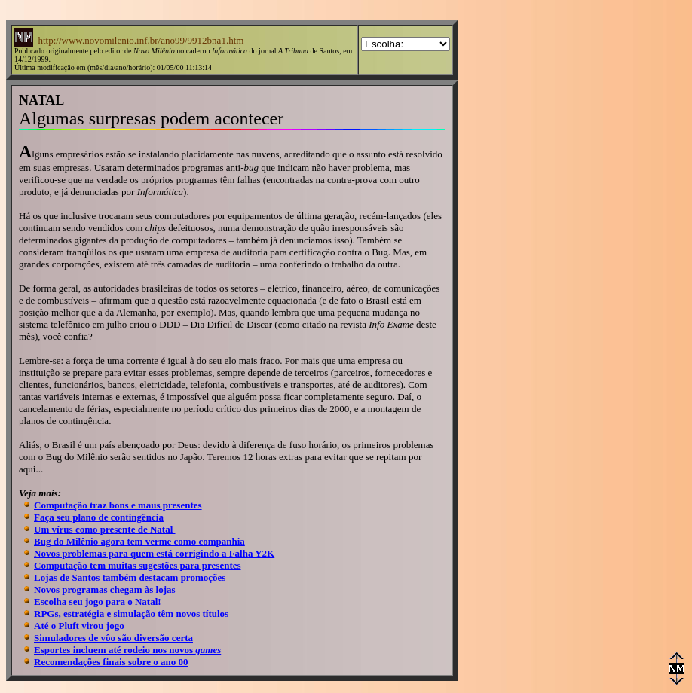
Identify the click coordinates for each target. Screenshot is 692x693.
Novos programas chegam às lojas (105, 589)
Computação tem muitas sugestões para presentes (137, 565)
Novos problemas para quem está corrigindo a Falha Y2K (154, 553)
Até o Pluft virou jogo (79, 625)
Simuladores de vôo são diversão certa (113, 637)
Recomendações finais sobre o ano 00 (111, 661)
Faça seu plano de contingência (99, 517)
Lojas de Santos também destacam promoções (129, 577)
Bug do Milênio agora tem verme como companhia (139, 541)
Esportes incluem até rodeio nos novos (127, 649)
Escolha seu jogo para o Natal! (97, 601)
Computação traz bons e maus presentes (118, 505)
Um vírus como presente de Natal (105, 529)
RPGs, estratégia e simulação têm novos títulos (131, 613)
